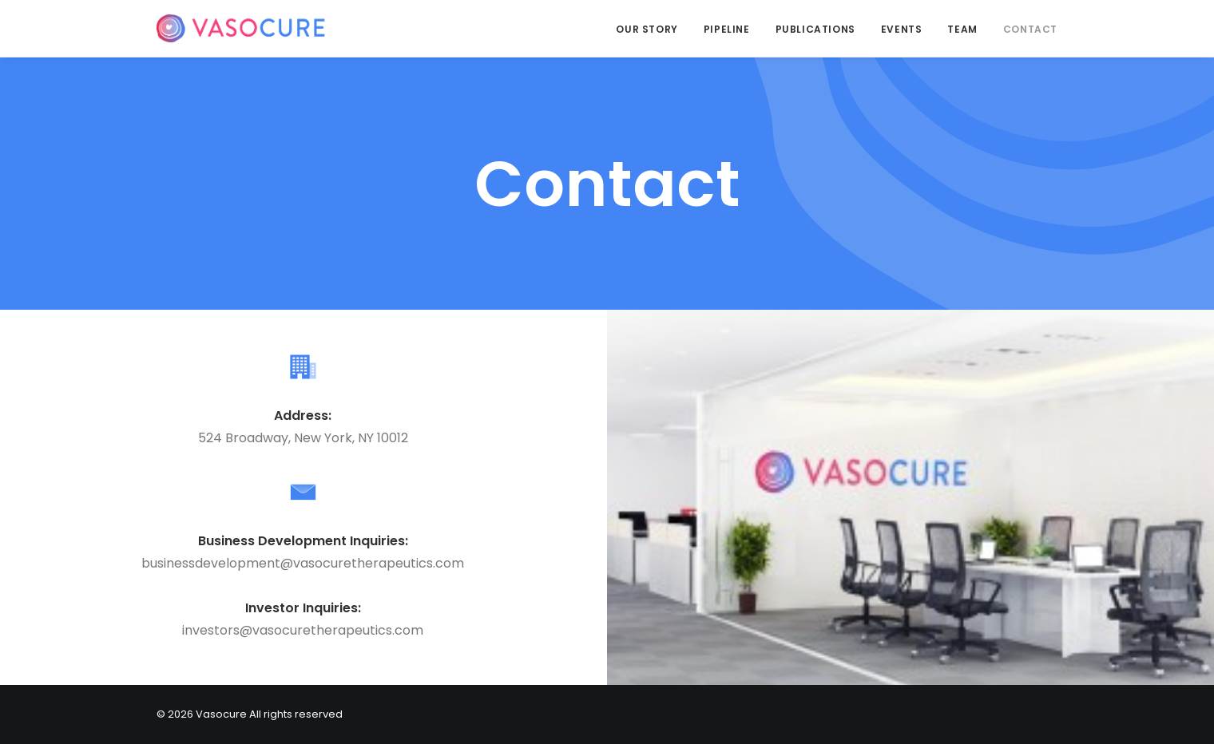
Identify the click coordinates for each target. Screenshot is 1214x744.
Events (901, 29)
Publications (815, 29)
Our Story (646, 29)
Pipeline (727, 29)
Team (962, 29)
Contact (1030, 29)
